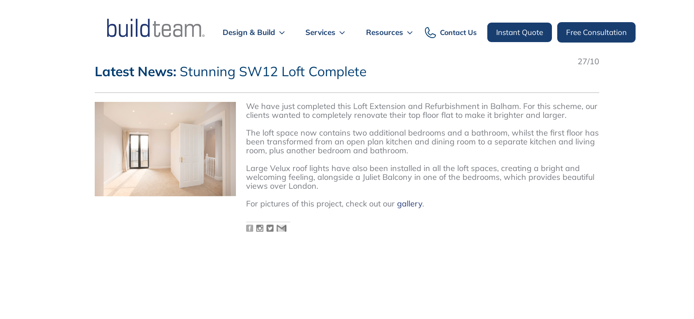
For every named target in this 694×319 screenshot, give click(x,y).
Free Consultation (596, 32)
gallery (409, 203)
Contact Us (458, 32)
